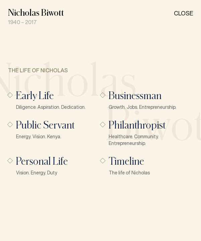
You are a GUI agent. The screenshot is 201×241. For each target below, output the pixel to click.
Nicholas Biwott (36, 12)
